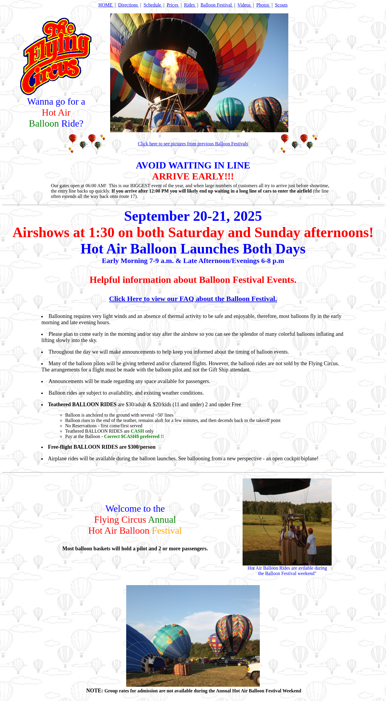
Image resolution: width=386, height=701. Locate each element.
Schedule (153, 4)
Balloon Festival (216, 4)
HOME (105, 4)
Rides (190, 4)
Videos (245, 4)
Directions (128, 4)
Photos (263, 4)
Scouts (281, 4)
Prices (173, 4)
